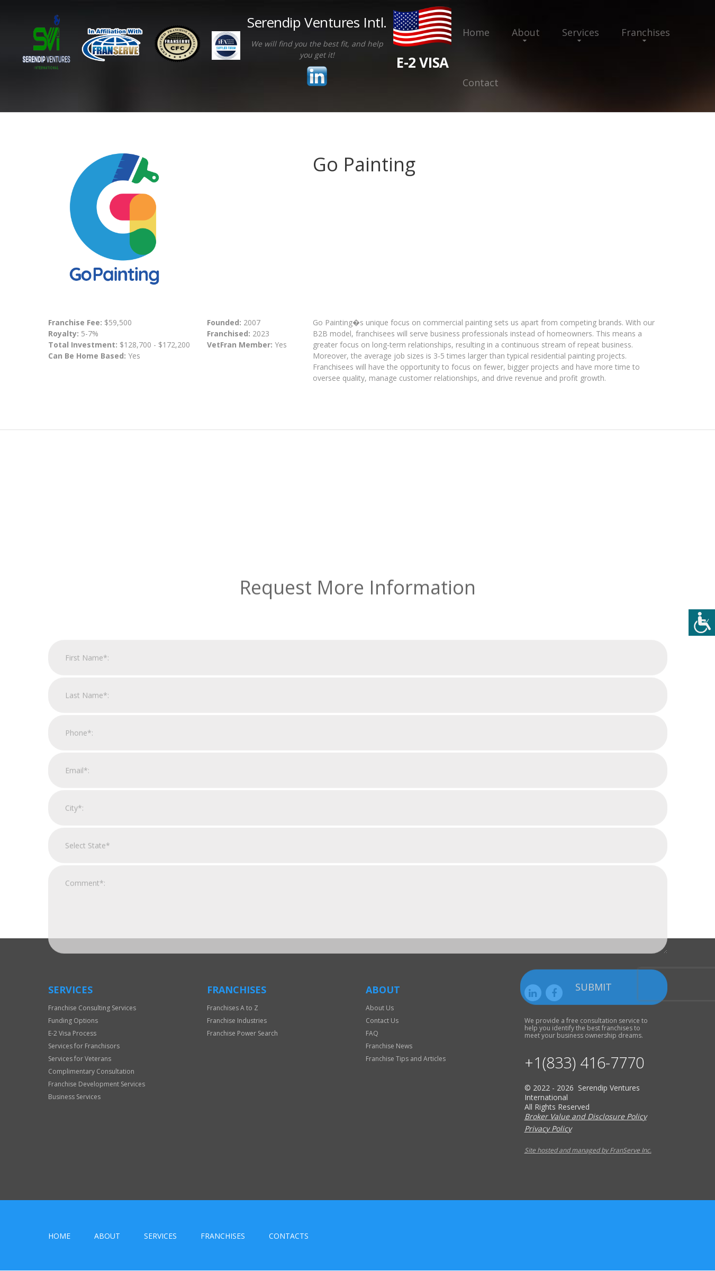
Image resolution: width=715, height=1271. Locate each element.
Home (476, 32)
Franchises (645, 32)
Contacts (289, 1236)
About (526, 32)
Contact (481, 82)
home (59, 1236)
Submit (593, 1182)
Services (580, 32)
